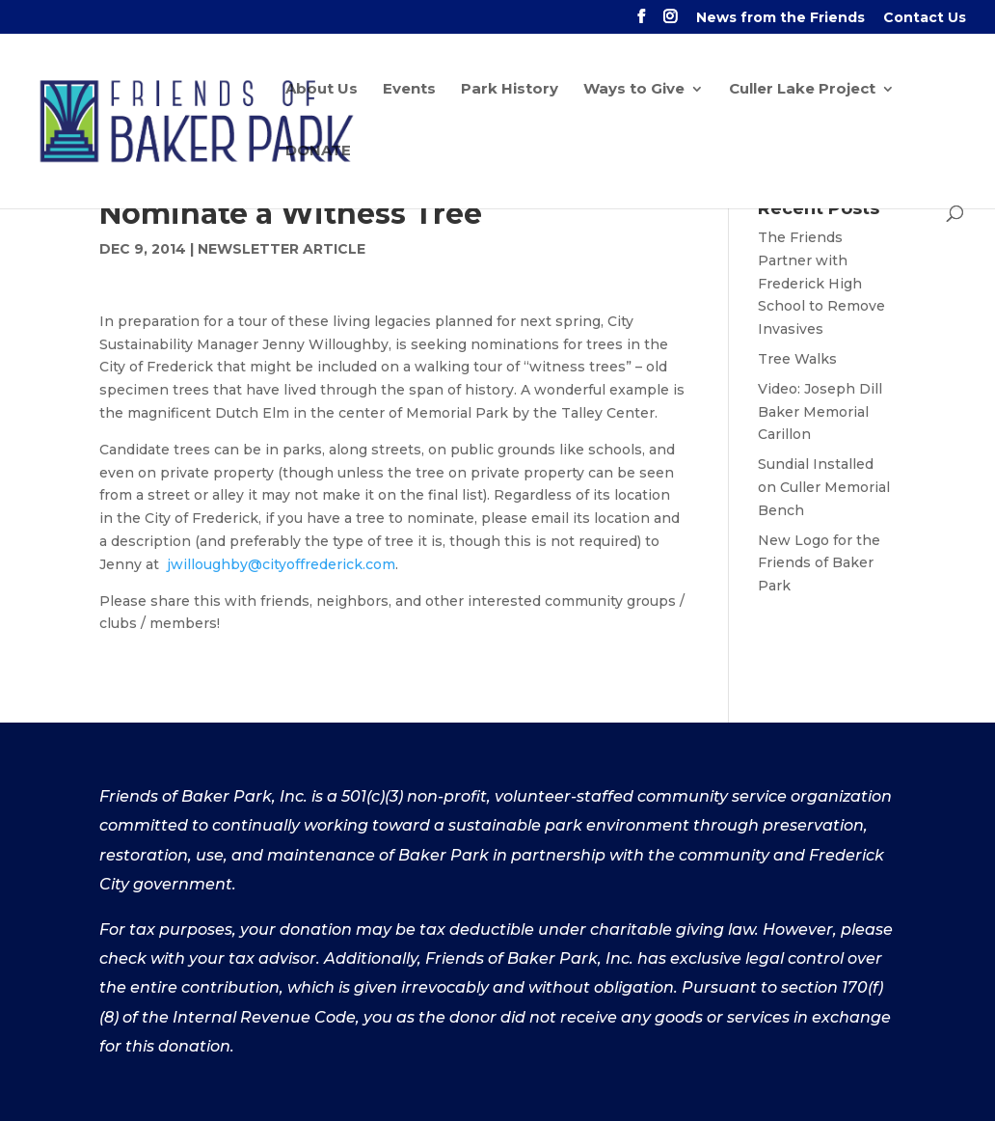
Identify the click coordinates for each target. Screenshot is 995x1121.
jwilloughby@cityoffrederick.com (281, 564)
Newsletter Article (281, 249)
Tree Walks (797, 359)
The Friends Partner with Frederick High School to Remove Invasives (821, 283)
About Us (321, 89)
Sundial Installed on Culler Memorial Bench (824, 487)
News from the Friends (780, 18)
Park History (509, 89)
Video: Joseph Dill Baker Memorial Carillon (820, 412)
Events (409, 89)
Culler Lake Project (802, 89)
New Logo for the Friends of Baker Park (819, 563)
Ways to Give (634, 89)
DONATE (318, 151)
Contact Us (924, 18)
